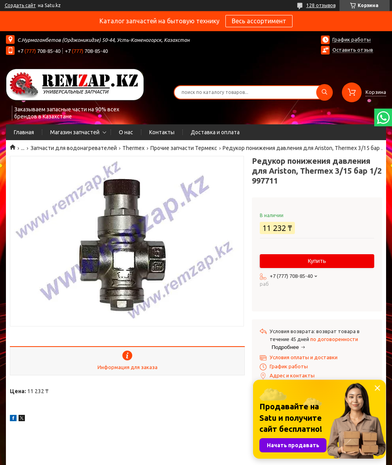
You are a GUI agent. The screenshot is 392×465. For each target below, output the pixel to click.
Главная (24, 132)
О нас (126, 132)
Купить (317, 261)
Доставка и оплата (215, 132)
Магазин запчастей (74, 132)
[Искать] (324, 92)
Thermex (133, 148)
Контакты (161, 132)
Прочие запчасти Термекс (183, 148)
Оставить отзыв (352, 49)
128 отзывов (321, 5)
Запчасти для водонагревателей (73, 148)
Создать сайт (20, 5)
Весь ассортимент (259, 20)
